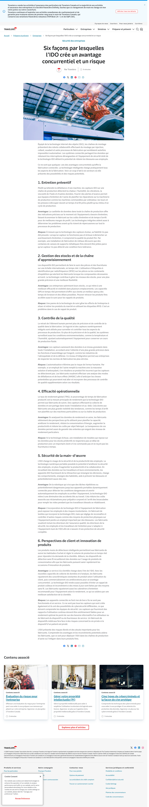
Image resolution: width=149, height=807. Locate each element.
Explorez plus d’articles (74, 727)
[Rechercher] (137, 29)
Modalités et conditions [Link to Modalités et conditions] (114, 771)
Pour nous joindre (126, 23)
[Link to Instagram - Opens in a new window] (143, 748)
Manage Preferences (22, 798)
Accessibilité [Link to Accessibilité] (110, 775)
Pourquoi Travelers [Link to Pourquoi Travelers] (44, 771)
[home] (10, 28)
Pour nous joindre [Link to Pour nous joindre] (75, 771)
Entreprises (37, 35)
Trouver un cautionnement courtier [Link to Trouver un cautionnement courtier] (81, 784)
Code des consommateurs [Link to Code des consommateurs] (115, 796)
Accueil (6, 35)
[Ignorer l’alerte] (144, 5)
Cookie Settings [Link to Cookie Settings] (111, 784)
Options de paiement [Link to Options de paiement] (76, 775)
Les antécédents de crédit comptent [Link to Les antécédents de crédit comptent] (81, 779)
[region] (22, 789)
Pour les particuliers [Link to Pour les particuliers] (11, 771)
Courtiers (114, 23)
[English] (141, 29)
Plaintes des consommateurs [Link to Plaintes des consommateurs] (116, 792)
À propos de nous (101, 23)
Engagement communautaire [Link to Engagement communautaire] (48, 779)
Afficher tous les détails (126, 11)
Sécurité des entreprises (73, 41)
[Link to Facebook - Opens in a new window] (135, 748)
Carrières (138, 23)
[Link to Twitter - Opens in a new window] (131, 748)
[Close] (40, 776)
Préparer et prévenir (21, 35)
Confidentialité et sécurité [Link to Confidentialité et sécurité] (114, 779)
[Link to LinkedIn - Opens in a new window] (139, 748)
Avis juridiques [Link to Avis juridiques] (110, 788)
